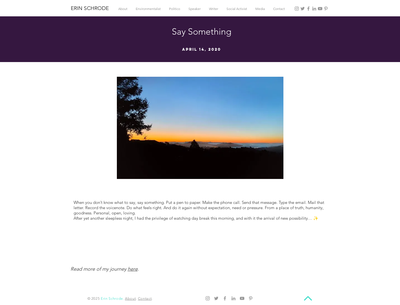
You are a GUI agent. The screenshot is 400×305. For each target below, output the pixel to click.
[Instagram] (297, 8)
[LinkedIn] (314, 8)
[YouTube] (320, 8)
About (130, 298)
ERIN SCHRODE (90, 8)
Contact (145, 298)
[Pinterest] (326, 8)
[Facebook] (308, 8)
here (133, 269)
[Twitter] (302, 8)
